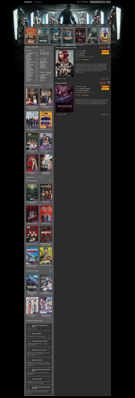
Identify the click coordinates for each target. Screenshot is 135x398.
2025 (44, 52)
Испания (82, 52)
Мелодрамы (29, 68)
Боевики (28, 55)
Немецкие (42, 66)
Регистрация (84, 1)
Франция (87, 88)
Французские (43, 67)
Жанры (42, 80)
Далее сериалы (30, 177)
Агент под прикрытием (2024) (66, 47)
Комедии (28, 66)
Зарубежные (43, 61)
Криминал (28, 67)
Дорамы (49, 72)
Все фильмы (31, 52)
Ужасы (28, 78)
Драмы (81, 90)
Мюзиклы (28, 71)
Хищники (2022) (61, 83)
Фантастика (29, 79)
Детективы (29, 59)
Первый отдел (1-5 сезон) (39, 350)
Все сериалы (44, 74)
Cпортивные (29, 75)
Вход (78, 1)
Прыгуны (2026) (36, 333)
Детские (28, 60)
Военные (28, 58)
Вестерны (28, 56)
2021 (47, 54)
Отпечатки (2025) (37, 379)
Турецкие (42, 78)
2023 (41, 54)
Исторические (30, 64)
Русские (42, 63)
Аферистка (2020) (37, 360)
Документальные (30, 62)
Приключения (29, 72)
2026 (41, 52)
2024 (84, 50)
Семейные (29, 74)
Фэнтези (28, 80)
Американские (44, 62)
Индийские (43, 65)
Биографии (29, 54)
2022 (84, 86)
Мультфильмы (30, 70)
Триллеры (81, 55)
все (51, 85)
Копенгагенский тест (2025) (39, 341)
